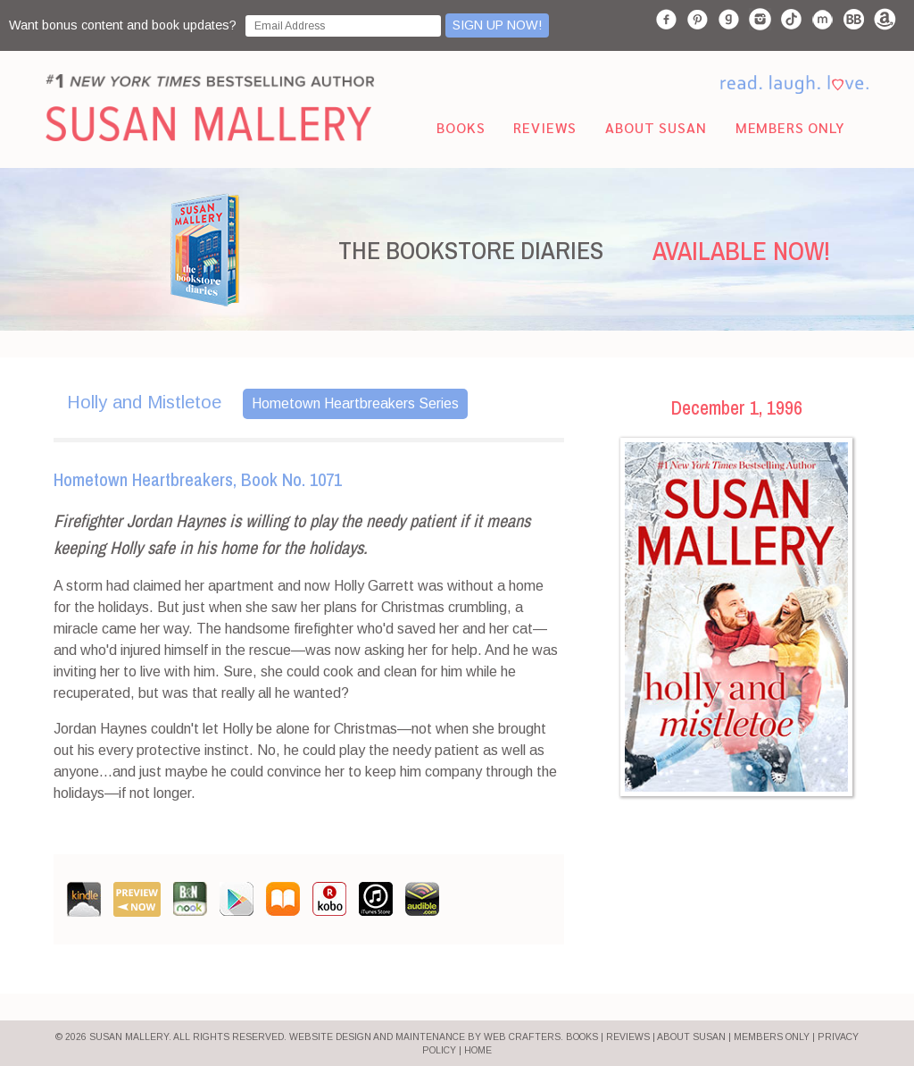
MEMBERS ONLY (772, 1037)
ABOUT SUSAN (691, 1037)
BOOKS (582, 1037)
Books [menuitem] (460, 127)
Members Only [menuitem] (789, 127)
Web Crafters (522, 1037)
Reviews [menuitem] (545, 127)
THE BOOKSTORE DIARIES (470, 250)
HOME (478, 1050)
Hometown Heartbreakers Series (355, 403)
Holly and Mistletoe (144, 402)
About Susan (655, 127)
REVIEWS (628, 1037)
